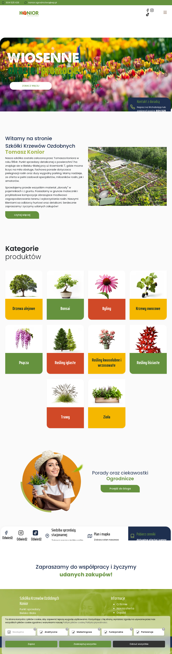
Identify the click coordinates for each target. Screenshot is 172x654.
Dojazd (121, 613)
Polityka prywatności (96, 622)
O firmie (122, 604)
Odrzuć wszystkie (139, 644)
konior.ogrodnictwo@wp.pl (42, 2)
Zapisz (31, 644)
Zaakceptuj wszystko (85, 644)
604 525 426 (12, 2)
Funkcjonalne (116, 631)
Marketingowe (84, 631)
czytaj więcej (22, 215)
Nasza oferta (125, 608)
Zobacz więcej (30, 85)
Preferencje (147, 631)
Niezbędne (18, 631)
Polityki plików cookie (74, 622)
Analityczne (51, 631)
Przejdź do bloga (120, 488)
